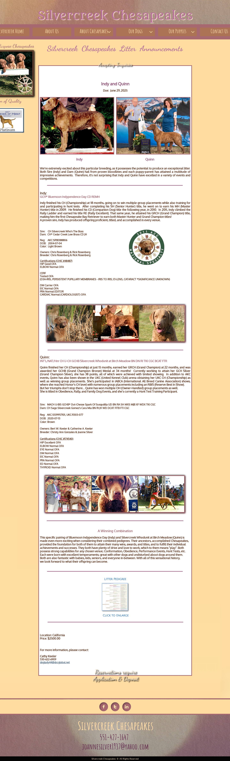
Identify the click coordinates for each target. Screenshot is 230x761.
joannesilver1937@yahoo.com (115, 746)
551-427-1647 (115, 737)
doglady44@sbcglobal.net (55, 662)
